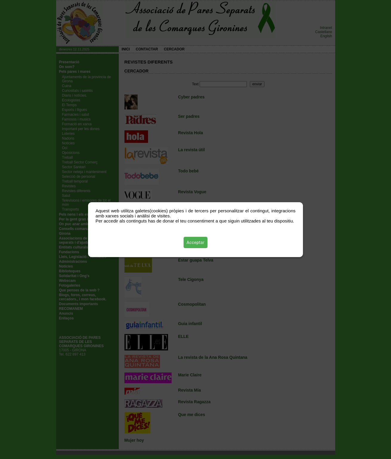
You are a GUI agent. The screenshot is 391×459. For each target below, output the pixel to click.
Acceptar (195, 242)
